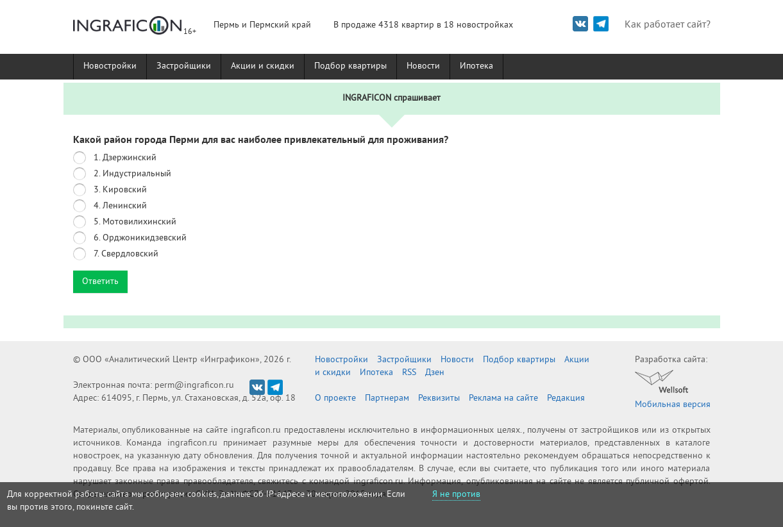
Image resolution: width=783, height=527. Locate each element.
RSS (409, 372)
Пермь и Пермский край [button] (262, 25)
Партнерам (387, 398)
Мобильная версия (673, 404)
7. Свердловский (126, 254)
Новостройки (110, 66)
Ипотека (476, 66)
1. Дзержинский (125, 158)
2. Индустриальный (132, 174)
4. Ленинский (120, 206)
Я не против (456, 494)
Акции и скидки (262, 66)
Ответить (100, 281)
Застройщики (183, 66)
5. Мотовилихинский (135, 222)
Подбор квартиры (350, 66)
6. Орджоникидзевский (140, 238)
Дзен (434, 372)
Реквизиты (439, 398)
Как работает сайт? (668, 25)
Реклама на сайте (503, 398)
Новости (423, 66)
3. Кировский (120, 190)
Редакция (566, 398)
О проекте (335, 398)
